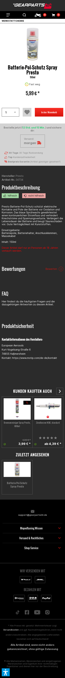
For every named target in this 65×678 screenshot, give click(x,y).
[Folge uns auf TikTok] (17, 612)
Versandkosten (11, 629)
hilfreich (10, 195)
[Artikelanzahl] (10, 112)
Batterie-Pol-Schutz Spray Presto (17, 484)
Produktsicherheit (18, 326)
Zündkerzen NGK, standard (48, 422)
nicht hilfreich (34, 195)
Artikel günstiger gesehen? (45, 161)
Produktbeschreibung (21, 187)
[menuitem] (8, 15)
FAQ (5, 293)
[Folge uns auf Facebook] (26, 612)
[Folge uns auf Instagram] (47, 612)
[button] (6, 672)
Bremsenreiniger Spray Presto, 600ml (17, 424)
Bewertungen (13, 269)
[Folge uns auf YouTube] (37, 612)
